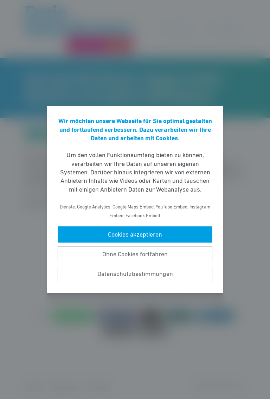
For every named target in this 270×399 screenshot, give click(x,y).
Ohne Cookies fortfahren (135, 254)
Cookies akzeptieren (135, 234)
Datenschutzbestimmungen (135, 274)
